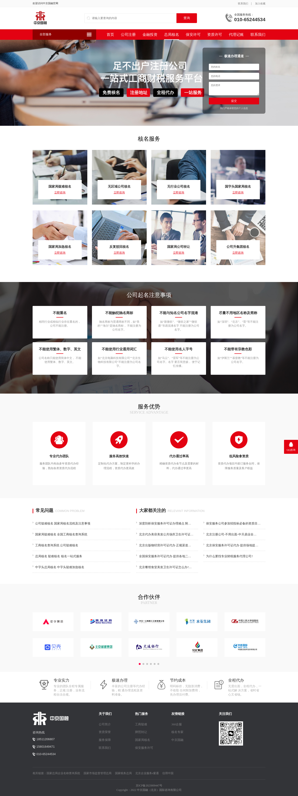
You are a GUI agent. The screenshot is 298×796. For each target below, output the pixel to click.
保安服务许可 (144, 748)
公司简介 (105, 724)
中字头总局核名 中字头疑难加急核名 (59, 567)
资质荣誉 (105, 732)
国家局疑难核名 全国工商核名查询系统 (61, 534)
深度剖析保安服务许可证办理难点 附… (165, 523)
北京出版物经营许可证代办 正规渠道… (165, 545)
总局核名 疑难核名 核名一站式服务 (58, 556)
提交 (234, 101)
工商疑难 (141, 724)
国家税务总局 (123, 773)
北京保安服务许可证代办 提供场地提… (232, 545)
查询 (186, 18)
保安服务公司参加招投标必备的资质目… (233, 523)
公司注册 (128, 34)
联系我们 (243, 3)
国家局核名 (142, 740)
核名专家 (177, 732)
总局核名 (171, 34)
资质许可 (214, 34)
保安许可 (193, 34)
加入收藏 (260, 3)
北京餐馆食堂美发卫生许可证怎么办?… (165, 567)
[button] (140, 664)
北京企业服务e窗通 (147, 773)
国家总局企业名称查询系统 (63, 773)
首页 (110, 34)
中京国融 (177, 740)
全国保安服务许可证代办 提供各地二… (165, 556)
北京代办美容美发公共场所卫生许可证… (166, 534)
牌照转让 (141, 732)
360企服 (176, 724)
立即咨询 (59, 192)
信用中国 (167, 773)
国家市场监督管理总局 (98, 773)
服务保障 (105, 740)
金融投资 (149, 34)
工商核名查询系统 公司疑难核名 (56, 545)
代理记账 (236, 34)
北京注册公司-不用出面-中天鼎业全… (231, 534)
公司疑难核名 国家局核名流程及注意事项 (62, 523)
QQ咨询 (291, 449)
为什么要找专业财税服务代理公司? (229, 556)
